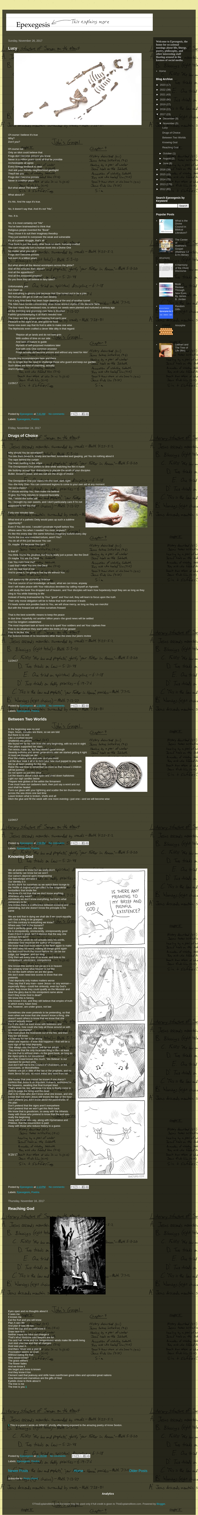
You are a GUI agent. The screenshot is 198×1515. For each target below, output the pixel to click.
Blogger (161, 1503)
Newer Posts (18, 1471)
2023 (163, 84)
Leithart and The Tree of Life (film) (181, 347)
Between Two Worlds (27, 719)
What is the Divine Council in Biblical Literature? (181, 226)
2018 (163, 109)
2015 (163, 174)
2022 (163, 89)
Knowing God (20, 856)
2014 (163, 179)
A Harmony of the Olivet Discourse (181, 267)
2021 (163, 94)
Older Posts (138, 1471)
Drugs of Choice (23, 435)
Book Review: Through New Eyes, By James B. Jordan (181, 292)
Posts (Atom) (31, 1478)
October (168, 153)
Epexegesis (23, 419)
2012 (163, 189)
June (166, 163)
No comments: (57, 413)
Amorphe (180, 325)
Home (78, 1471)
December (169, 118)
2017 (163, 114)
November (169, 123)
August (167, 158)
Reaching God (21, 1208)
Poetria (35, 419)
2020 (163, 99)
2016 (163, 169)
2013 (163, 184)
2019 (163, 104)
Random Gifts (179, 308)
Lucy (12, 48)
